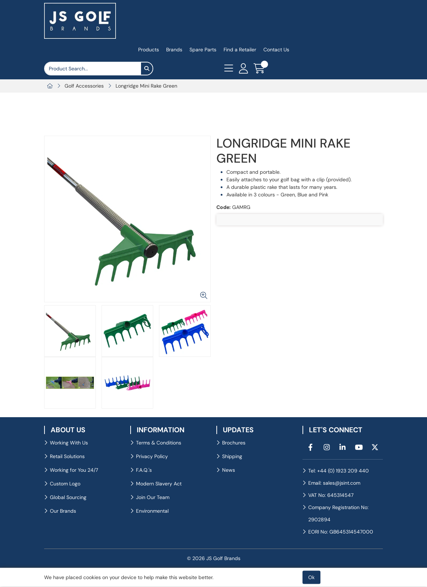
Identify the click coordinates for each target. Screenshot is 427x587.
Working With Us (69, 442)
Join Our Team (152, 497)
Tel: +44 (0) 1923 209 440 (338, 470)
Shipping (232, 456)
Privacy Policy (152, 456)
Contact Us (276, 49)
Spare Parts (202, 49)
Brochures (233, 442)
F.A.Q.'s (144, 470)
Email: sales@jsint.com (334, 483)
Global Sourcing (68, 497)
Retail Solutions (67, 456)
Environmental (152, 511)
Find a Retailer (240, 49)
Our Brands (63, 511)
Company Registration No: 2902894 (338, 513)
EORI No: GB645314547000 (340, 531)
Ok (311, 577)
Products (148, 49)
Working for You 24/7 (74, 470)
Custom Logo (65, 483)
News (228, 470)
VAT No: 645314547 (330, 495)
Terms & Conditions (158, 442)
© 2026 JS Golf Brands (213, 558)
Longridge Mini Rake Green (146, 86)
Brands (174, 49)
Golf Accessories (84, 86)
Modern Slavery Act (159, 483)
